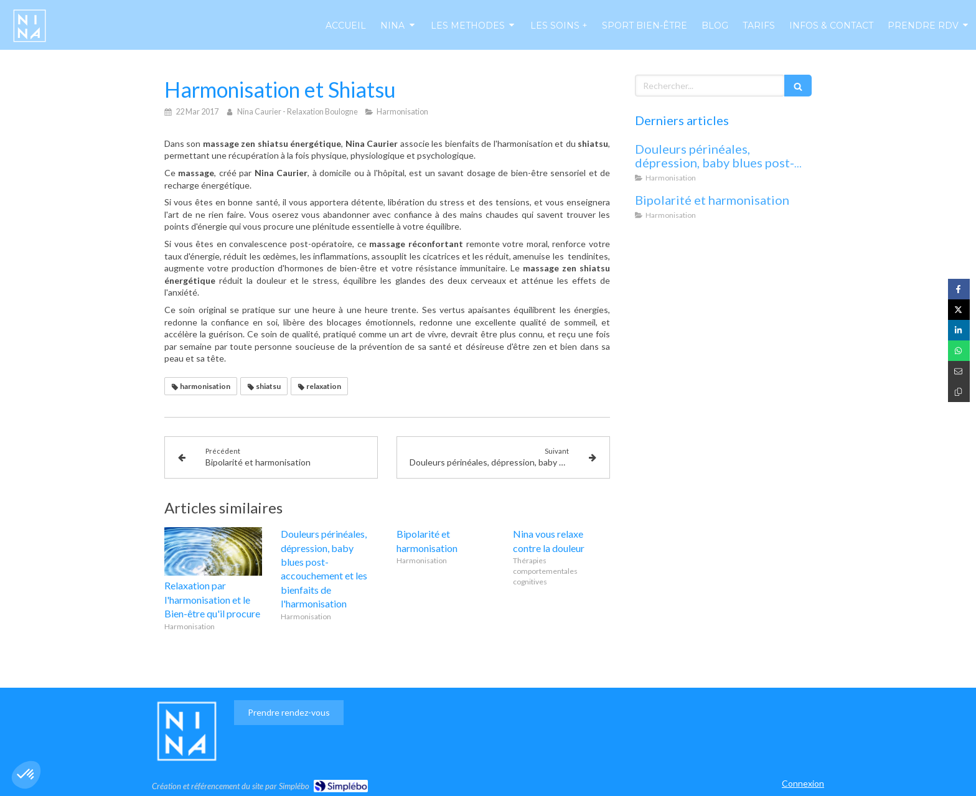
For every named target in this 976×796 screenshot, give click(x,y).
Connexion (803, 783)
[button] (26, 775)
